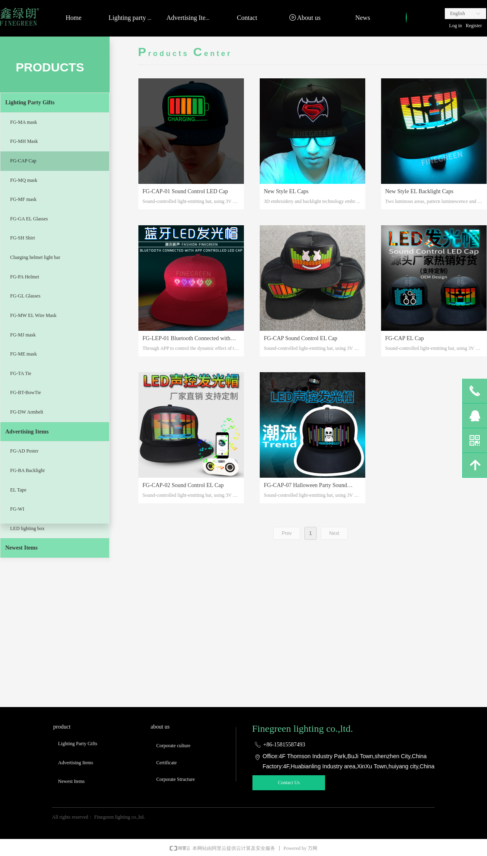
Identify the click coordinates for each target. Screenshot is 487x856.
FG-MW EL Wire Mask (33, 315)
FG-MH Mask (24, 141)
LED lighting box (27, 528)
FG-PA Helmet (24, 277)
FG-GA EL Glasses (29, 219)
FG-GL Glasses (25, 296)
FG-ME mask (23, 354)
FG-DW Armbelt (26, 412)
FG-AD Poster (24, 451)
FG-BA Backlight (27, 470)
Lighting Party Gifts (29, 102)
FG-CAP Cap (23, 161)
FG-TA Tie (20, 373)
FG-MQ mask (23, 180)
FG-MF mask (23, 199)
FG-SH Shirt (22, 238)
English (457, 13)
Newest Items (21, 548)
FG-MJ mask (23, 335)
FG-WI (17, 509)
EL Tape (18, 490)
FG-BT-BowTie (25, 392)
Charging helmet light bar (35, 257)
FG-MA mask (23, 122)
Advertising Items (27, 432)
